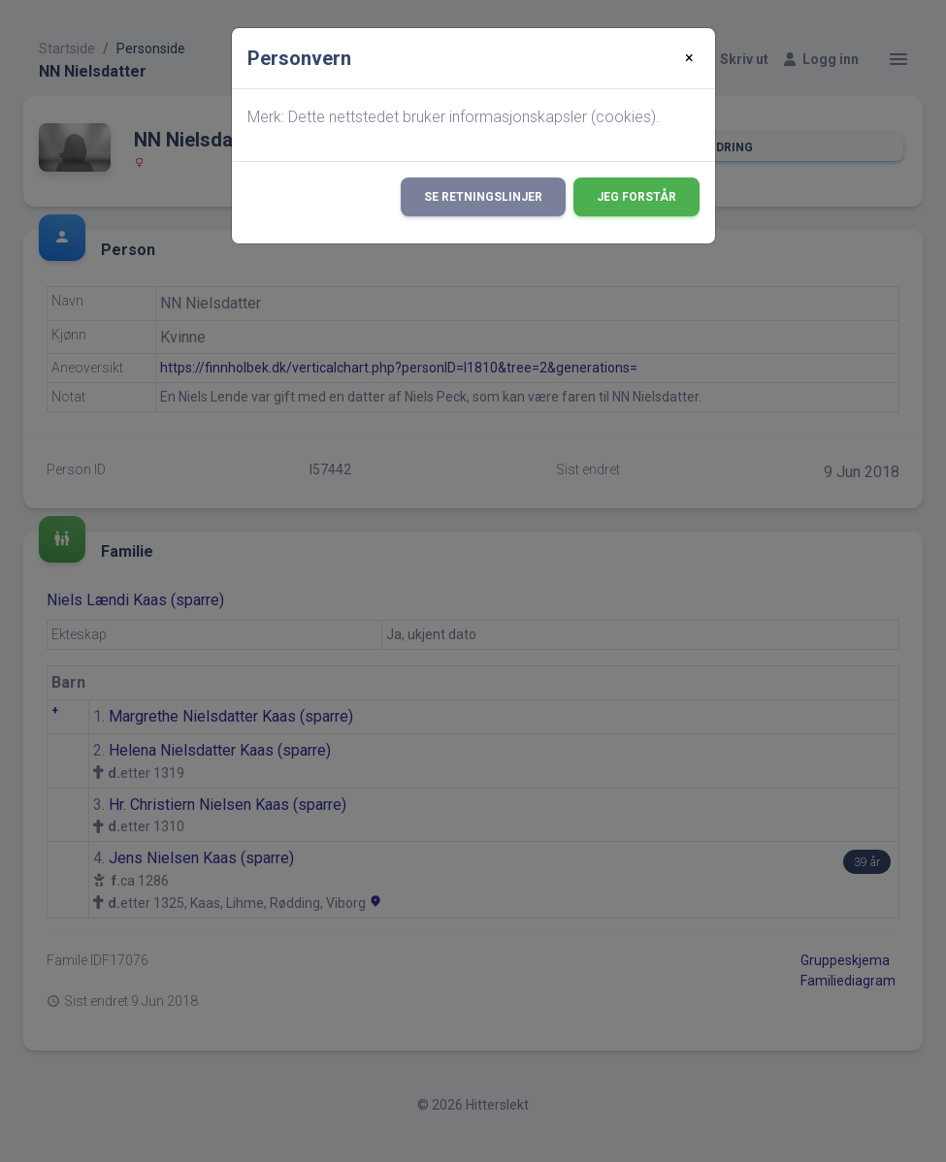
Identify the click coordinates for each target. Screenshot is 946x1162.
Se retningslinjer (483, 197)
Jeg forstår (636, 197)
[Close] (689, 58)
